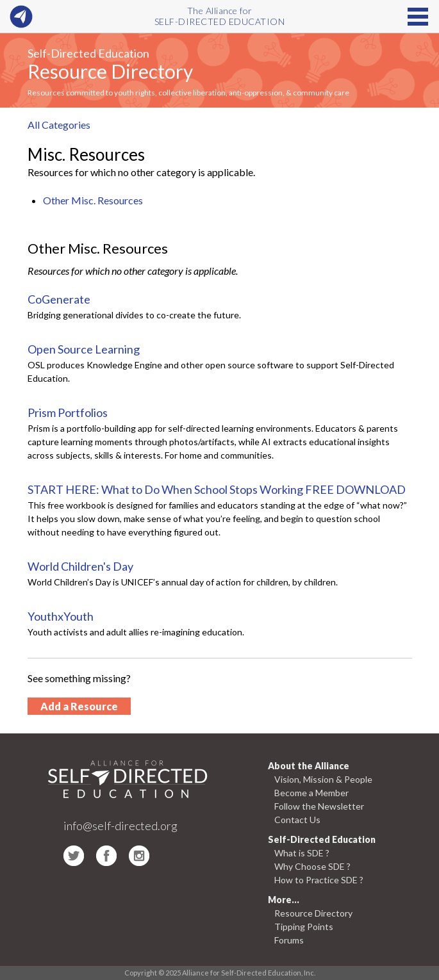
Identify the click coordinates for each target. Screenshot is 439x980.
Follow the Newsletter (319, 806)
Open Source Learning (84, 349)
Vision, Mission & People (323, 779)
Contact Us (297, 819)
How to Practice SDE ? (318, 879)
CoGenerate (59, 299)
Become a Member (311, 792)
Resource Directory (110, 71)
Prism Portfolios (68, 412)
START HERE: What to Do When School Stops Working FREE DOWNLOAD (217, 489)
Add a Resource (79, 706)
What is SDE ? (301, 852)
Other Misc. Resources (93, 200)
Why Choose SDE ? (312, 866)
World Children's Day (80, 566)
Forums (289, 940)
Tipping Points (303, 926)
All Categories (59, 124)
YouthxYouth (61, 616)
